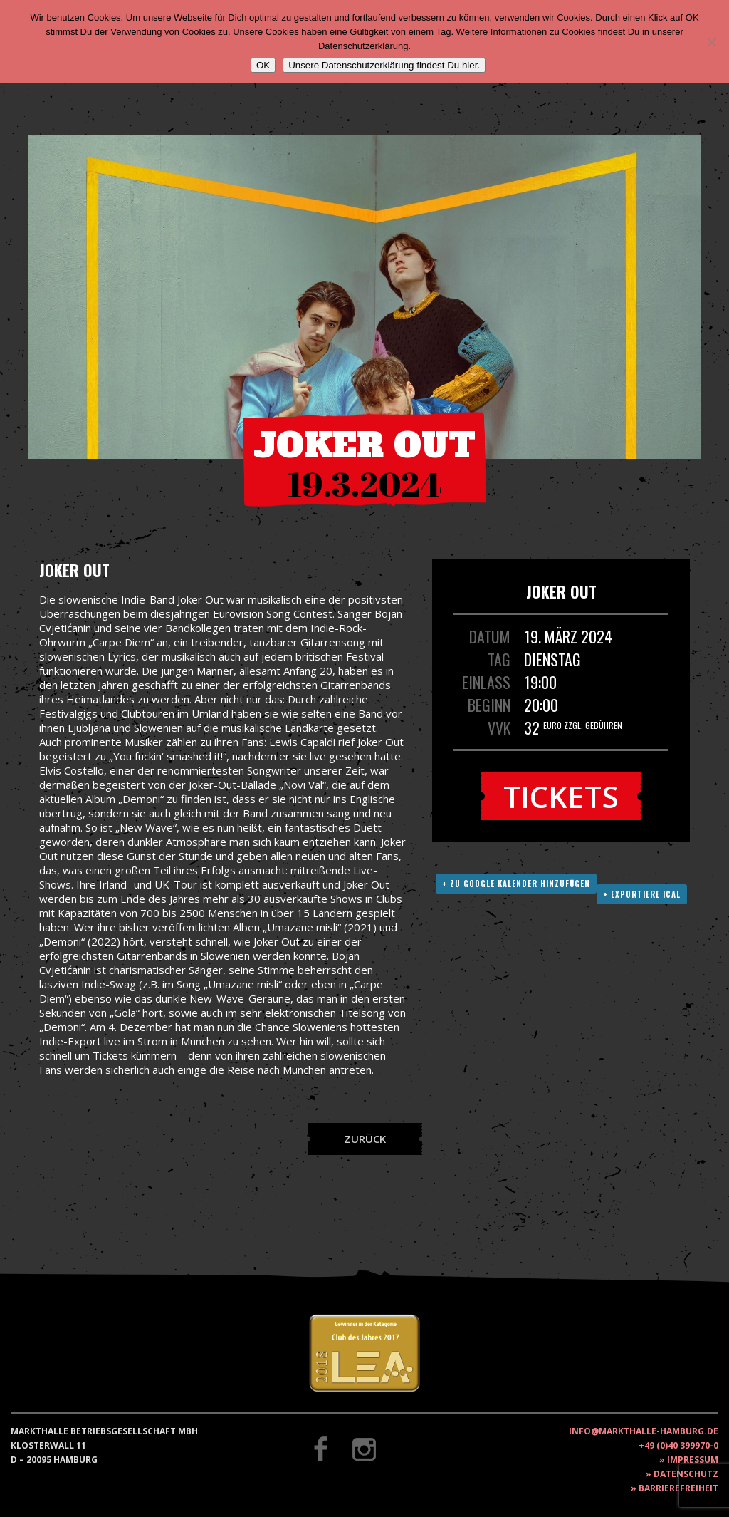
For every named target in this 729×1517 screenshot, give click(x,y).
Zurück (365, 1139)
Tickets (561, 796)
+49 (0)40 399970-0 (678, 1445)
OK (263, 65)
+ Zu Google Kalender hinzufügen (516, 883)
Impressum (692, 1460)
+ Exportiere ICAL (642, 894)
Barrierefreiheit (678, 1488)
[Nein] (711, 42)
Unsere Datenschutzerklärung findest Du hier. (384, 65)
